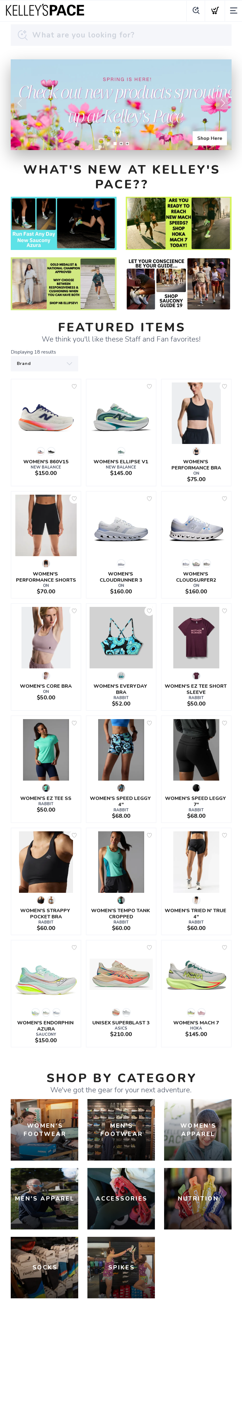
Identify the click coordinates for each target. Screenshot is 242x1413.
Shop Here (209, 138)
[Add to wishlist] (74, 386)
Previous (20, 103)
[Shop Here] (121, 104)
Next (222, 103)
